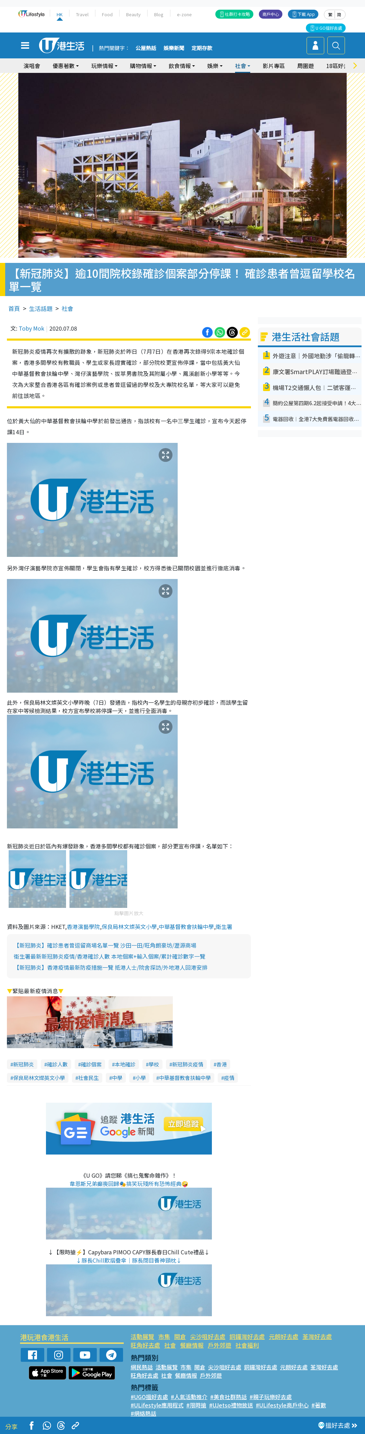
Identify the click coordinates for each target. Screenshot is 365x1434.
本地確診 (125, 1064)
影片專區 (274, 65)
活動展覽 (142, 1336)
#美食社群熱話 (228, 1397)
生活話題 (41, 308)
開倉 (180, 1336)
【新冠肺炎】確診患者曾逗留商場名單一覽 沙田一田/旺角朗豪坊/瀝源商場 (105, 945)
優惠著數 (64, 65)
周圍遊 (305, 65)
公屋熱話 (145, 48)
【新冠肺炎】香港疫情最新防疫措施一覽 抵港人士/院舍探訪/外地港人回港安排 (110, 967)
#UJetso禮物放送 (231, 1405)
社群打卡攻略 (237, 14)
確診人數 (57, 1064)
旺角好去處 (145, 1345)
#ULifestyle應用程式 (157, 1405)
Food (107, 14)
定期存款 (201, 48)
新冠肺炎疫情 (187, 1064)
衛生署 (224, 926)
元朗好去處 (283, 1336)
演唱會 (32, 65)
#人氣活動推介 (189, 1397)
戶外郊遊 (219, 1345)
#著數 (318, 1405)
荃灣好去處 (317, 1336)
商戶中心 (270, 14)
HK (60, 14)
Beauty (133, 14)
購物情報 (141, 65)
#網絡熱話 (143, 1413)
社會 (240, 65)
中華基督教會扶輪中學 (186, 926)
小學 (140, 1077)
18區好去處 (340, 65)
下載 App (306, 14)
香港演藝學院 (83, 926)
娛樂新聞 (173, 48)
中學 (117, 1077)
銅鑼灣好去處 (247, 1336)
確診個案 (91, 1064)
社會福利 (247, 1345)
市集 (164, 1336)
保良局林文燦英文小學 (129, 926)
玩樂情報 (102, 65)
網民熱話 (142, 1367)
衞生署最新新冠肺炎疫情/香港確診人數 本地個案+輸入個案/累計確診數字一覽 (109, 956)
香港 (221, 1064)
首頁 (14, 308)
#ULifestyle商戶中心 (282, 1405)
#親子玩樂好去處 (271, 1397)
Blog (158, 14)
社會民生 (88, 1077)
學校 (154, 1064)
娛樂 (212, 65)
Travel (82, 14)
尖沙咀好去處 (207, 1336)
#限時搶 (196, 1405)
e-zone (184, 14)
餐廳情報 (192, 1345)
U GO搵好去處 (329, 28)
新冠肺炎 (23, 1064)
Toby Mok (31, 328)
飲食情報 (180, 65)
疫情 (229, 1077)
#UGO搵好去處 (149, 1397)
